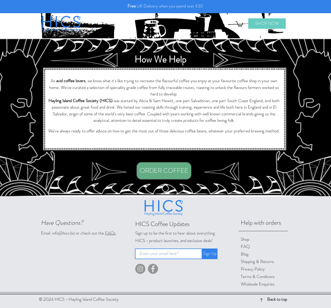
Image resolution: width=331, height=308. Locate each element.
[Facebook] (153, 269)
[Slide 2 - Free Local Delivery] (168, 8)
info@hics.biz (63, 233)
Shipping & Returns (258, 261)
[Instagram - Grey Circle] (140, 269)
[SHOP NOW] (267, 23)
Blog (245, 254)
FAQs (110, 233)
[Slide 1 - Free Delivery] (163, 8)
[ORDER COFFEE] (164, 171)
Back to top (277, 299)
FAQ (245, 246)
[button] (239, 24)
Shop (245, 239)
